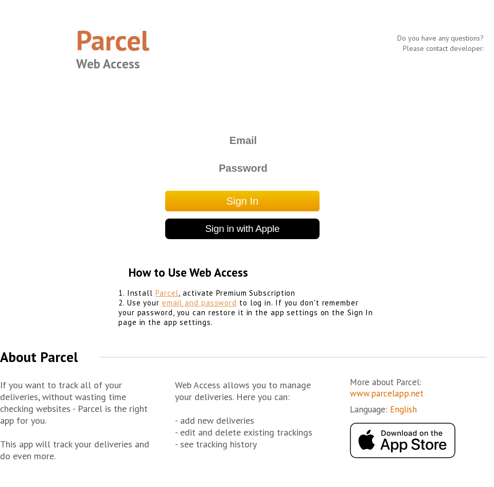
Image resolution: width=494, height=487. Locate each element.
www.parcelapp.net (387, 393)
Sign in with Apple (242, 228)
